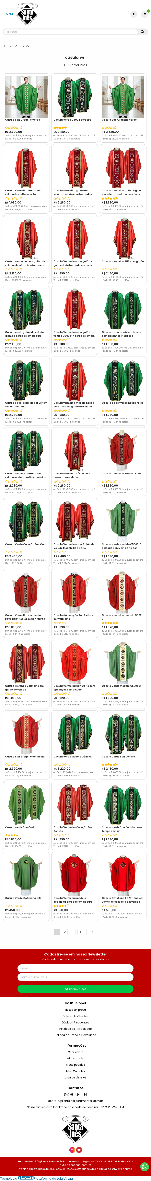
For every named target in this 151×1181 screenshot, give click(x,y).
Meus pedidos (75, 1065)
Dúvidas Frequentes (75, 1022)
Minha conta (75, 1058)
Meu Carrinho (75, 1071)
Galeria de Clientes (75, 1016)
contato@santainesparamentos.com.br (75, 1101)
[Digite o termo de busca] (71, 31)
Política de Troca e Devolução (75, 1035)
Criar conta (75, 1052)
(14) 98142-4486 (75, 1095)
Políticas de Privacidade (75, 1029)
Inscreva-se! (75, 989)
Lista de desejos (75, 1077)
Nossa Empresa (75, 1010)
